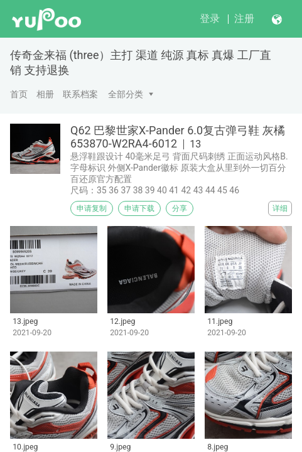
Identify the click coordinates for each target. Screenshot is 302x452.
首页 (19, 94)
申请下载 (139, 208)
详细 (280, 208)
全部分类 (125, 94)
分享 (179, 208)
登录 (210, 18)
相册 (45, 94)
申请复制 (92, 208)
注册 (244, 18)
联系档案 (80, 94)
